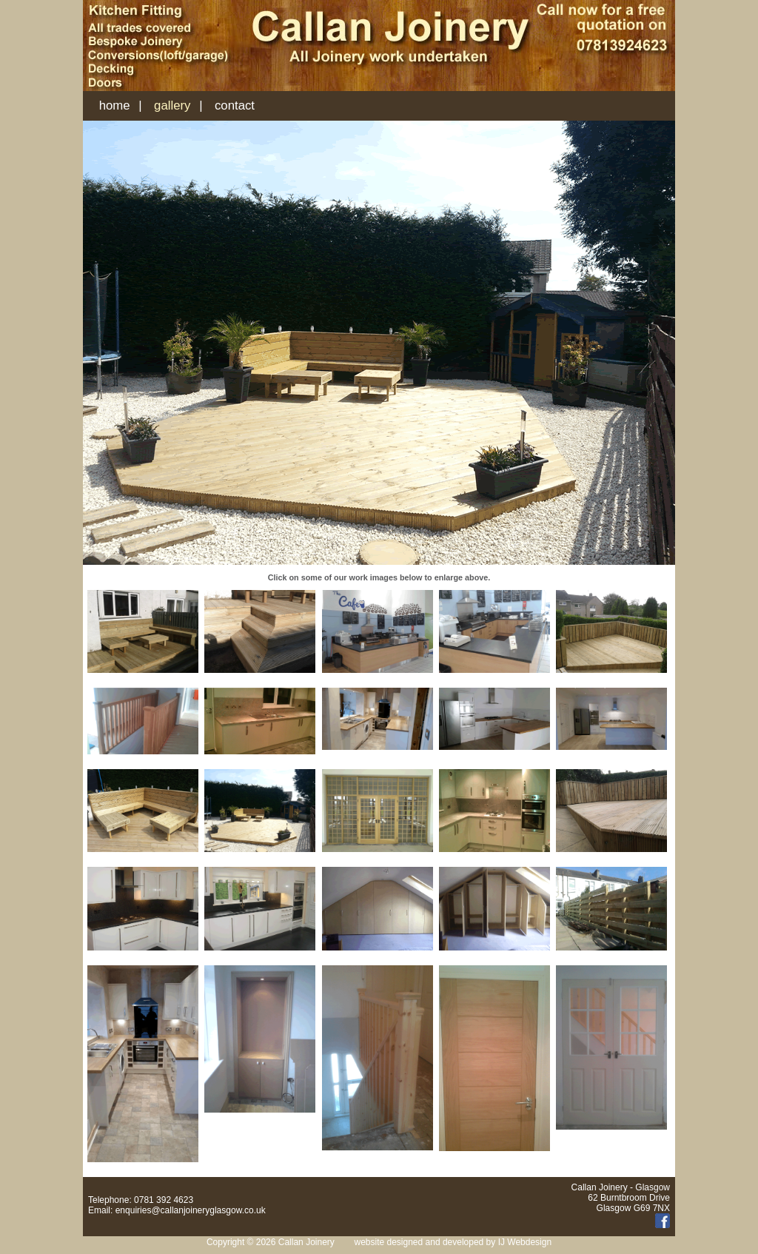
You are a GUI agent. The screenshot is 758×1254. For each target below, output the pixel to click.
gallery (172, 105)
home (114, 105)
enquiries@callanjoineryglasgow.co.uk (190, 1210)
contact (235, 105)
